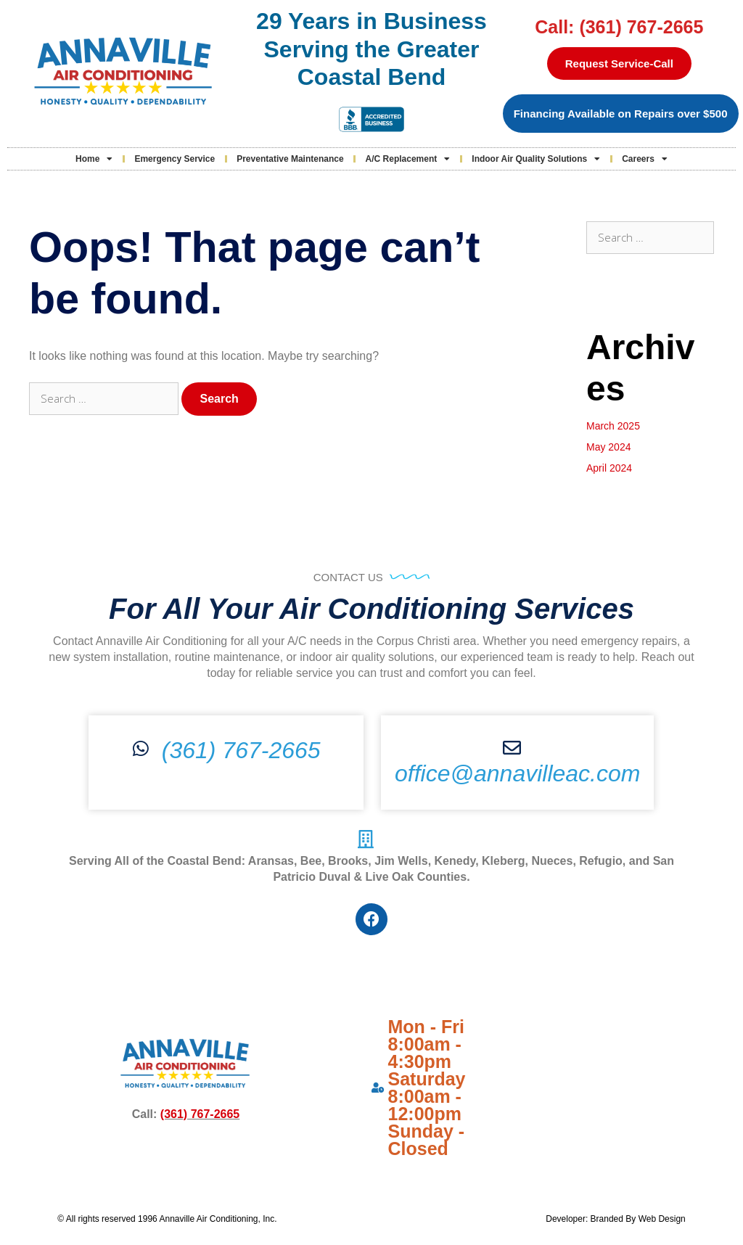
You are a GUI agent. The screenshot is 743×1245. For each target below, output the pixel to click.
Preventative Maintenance (290, 159)
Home (93, 159)
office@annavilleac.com (517, 773)
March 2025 (613, 426)
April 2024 (609, 468)
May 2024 (608, 447)
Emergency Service (174, 159)
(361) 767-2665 (241, 750)
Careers (645, 159)
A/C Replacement (408, 159)
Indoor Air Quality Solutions (536, 159)
